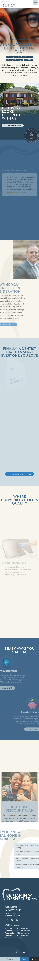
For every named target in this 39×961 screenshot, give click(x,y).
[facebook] (7, 920)
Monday (8, 928)
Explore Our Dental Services (19, 474)
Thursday (8, 935)
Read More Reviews (12, 125)
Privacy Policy (23, 952)
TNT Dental (27, 954)
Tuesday (8, 931)
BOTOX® (28, 60)
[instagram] (17, 920)
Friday (7, 938)
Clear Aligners (12, 57)
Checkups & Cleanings (14, 60)
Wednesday (10, 933)
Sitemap (15, 952)
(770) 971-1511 (13, 910)
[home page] (9, 4)
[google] (12, 920)
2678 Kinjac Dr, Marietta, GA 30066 (12, 914)
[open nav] (35, 2)
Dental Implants (26, 57)
